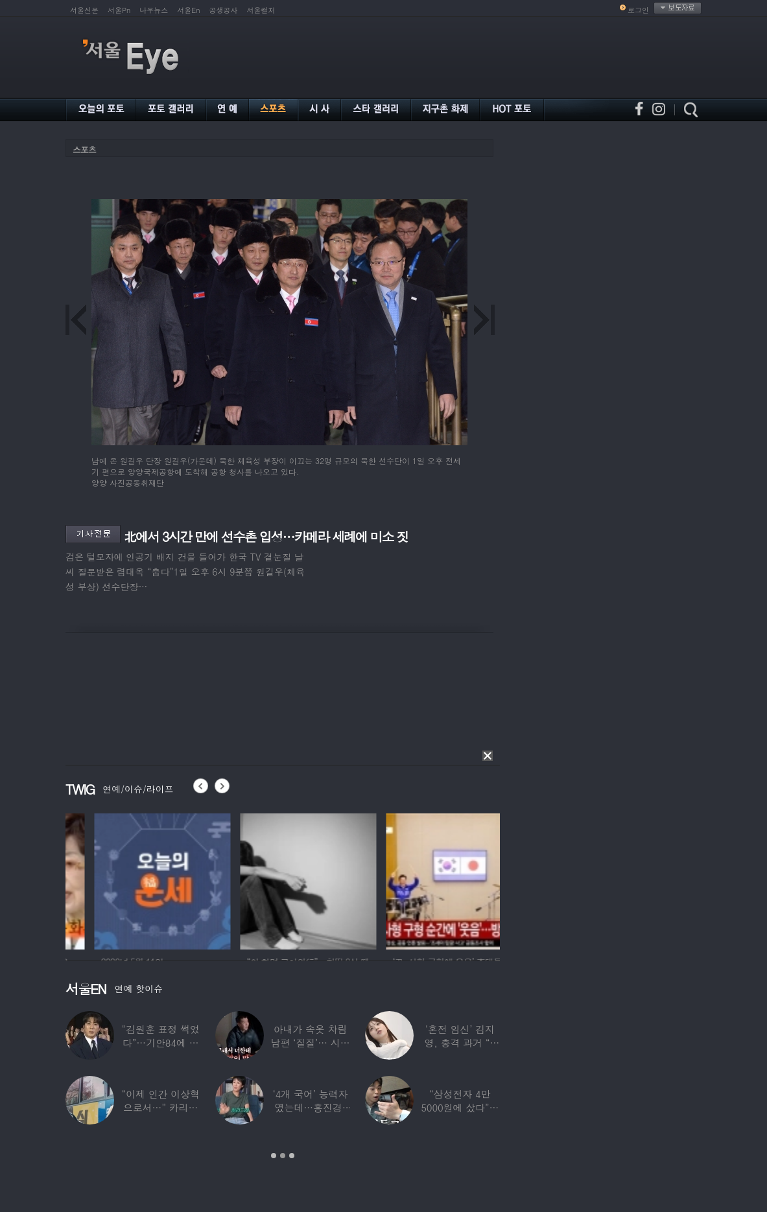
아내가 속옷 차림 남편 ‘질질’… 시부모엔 (309, 1042)
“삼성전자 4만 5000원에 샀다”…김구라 (460, 1107)
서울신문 (84, 10)
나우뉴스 (153, 10)
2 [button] (282, 1155)
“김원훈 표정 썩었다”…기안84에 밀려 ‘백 (160, 1042)
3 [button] (291, 1155)
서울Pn (119, 10)
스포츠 (84, 149)
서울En (188, 10)
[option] (111, 879)
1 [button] (273, 1155)
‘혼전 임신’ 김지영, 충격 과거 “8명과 (460, 1042)
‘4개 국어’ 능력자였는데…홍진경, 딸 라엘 (310, 1107)
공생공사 (223, 10)
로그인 (638, 10)
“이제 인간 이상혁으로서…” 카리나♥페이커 (160, 1107)
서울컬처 (261, 10)
